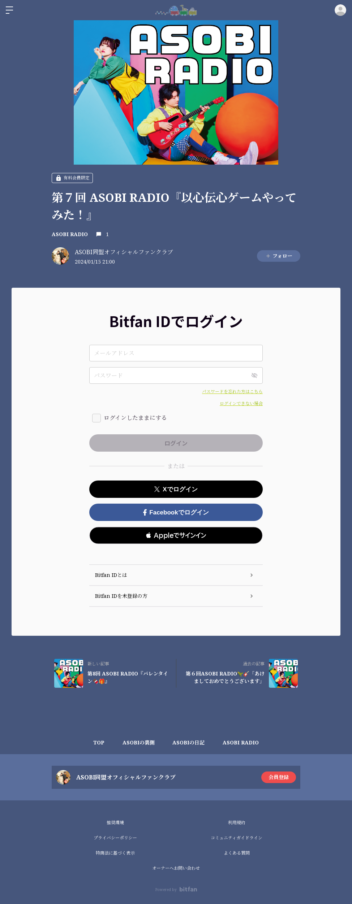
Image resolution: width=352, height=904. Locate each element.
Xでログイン (175, 489)
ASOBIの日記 (189, 742)
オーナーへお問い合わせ (176, 868)
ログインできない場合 (241, 403)
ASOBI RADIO (70, 234)
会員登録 (279, 777)
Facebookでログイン (176, 512)
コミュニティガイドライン (236, 838)
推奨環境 (115, 823)
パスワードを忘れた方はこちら (232, 391)
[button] (176, 535)
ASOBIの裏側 (139, 742)
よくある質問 (237, 853)
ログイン (340, 10)
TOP (98, 742)
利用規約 (236, 823)
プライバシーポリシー (115, 838)
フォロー (278, 255)
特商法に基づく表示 (115, 853)
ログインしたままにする (135, 418)
